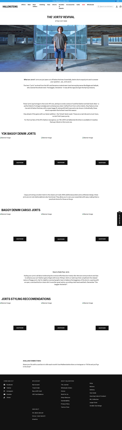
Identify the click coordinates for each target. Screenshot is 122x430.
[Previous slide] (6, 162)
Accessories (70, 4)
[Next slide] (116, 162)
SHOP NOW (19, 162)
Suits (78, 4)
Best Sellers (35, 5)
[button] (60, 185)
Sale (83, 4)
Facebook (8, 385)
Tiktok (7, 398)
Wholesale (90, 4)
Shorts (54, 4)
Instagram (8, 392)
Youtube (8, 395)
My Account (36, 381)
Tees (48, 4)
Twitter (7, 388)
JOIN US (75, 423)
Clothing (42, 4)
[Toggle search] (99, 7)
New (29, 4)
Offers (23, 4)
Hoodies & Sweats (61, 6)
